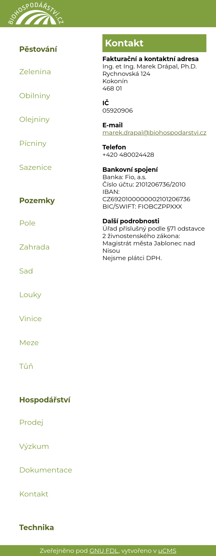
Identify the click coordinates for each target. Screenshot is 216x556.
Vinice (30, 318)
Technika (36, 528)
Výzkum (34, 446)
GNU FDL (104, 550)
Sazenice (35, 167)
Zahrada (34, 246)
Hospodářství (44, 400)
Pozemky (37, 201)
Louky (30, 294)
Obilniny (34, 95)
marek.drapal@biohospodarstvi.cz (154, 132)
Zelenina (35, 71)
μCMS (167, 550)
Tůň (26, 366)
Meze (29, 342)
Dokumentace (44, 469)
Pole (27, 222)
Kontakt (33, 493)
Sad (26, 270)
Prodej (31, 422)
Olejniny (34, 119)
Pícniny (32, 143)
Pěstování (38, 49)
